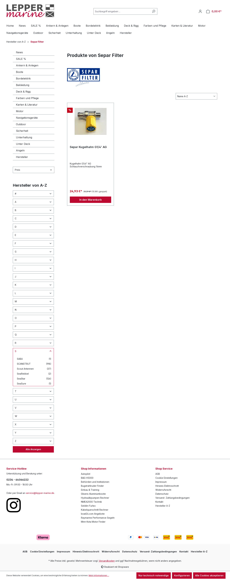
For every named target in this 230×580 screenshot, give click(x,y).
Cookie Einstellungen (166, 477)
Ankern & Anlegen (27, 65)
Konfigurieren (182, 575)
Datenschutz (162, 493)
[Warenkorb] (214, 11)
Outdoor (21, 124)
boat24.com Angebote (93, 513)
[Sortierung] (196, 96)
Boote (19, 72)
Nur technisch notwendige (153, 575)
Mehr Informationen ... (99, 575)
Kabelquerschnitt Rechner (94, 509)
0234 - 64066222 (17, 479)
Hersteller (22, 157)
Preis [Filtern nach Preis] (33, 169)
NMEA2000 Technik (91, 501)
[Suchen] (153, 11)
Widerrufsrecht (163, 489)
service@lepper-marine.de (40, 493)
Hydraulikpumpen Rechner (95, 497)
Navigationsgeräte (27, 117)
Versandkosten (107, 560)
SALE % (21, 58)
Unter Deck (23, 143)
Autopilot (85, 473)
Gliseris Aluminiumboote (93, 493)
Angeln (20, 150)
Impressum (161, 481)
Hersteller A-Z (162, 505)
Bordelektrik (23, 78)
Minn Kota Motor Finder (93, 521)
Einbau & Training (90, 489)
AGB (157, 473)
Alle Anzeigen (33, 449)
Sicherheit (22, 130)
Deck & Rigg (23, 91)
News (19, 52)
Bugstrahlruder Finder (92, 485)
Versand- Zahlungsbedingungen (172, 497)
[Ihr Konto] (200, 11)
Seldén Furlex (88, 505)
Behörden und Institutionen (95, 481)
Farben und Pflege (27, 98)
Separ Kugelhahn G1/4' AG (88, 147)
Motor (19, 111)
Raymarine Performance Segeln (98, 517)
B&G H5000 (87, 477)
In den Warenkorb (90, 199)
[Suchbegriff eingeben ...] (121, 11)
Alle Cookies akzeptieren (209, 575)
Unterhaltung (24, 137)
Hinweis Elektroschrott (167, 485)
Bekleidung (22, 85)
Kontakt (159, 501)
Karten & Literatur (27, 104)
